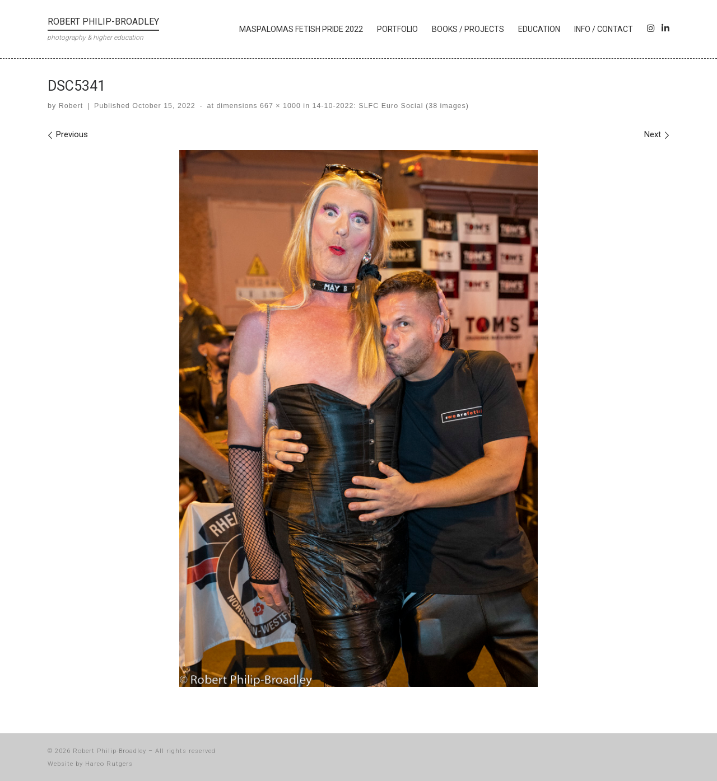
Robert (71, 106)
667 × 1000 (279, 106)
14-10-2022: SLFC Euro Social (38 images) (389, 106)
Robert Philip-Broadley (109, 751)
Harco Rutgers (109, 764)
